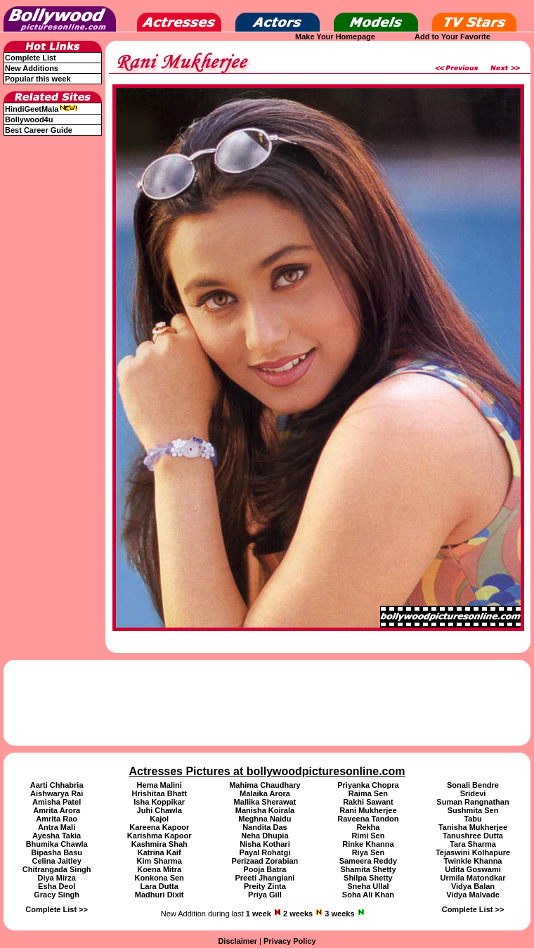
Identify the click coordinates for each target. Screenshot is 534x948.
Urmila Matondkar (473, 878)
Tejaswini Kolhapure (473, 852)
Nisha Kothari (265, 844)
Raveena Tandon (367, 818)
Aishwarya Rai (56, 793)
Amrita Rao (56, 818)
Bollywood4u (29, 119)
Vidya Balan (473, 886)
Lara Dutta (159, 886)
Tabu (472, 818)
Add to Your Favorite (452, 36)
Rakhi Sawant (368, 802)
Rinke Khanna (367, 844)
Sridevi (473, 793)
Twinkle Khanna (473, 861)
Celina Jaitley (56, 861)
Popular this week (38, 78)
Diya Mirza (56, 878)
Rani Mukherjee (367, 810)
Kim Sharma (159, 861)
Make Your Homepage (335, 36)
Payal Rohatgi (265, 852)
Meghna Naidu (264, 818)
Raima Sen (368, 793)
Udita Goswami (472, 869)
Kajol (159, 818)
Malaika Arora (265, 793)
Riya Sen (368, 852)
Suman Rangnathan (472, 802)
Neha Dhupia (264, 835)
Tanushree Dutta (473, 835)
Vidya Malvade (473, 894)
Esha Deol (56, 886)
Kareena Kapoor (159, 827)
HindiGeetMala (41, 109)
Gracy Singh (56, 894)
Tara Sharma (473, 844)
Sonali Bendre (473, 785)
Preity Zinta (265, 886)
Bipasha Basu (56, 852)
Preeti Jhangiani (264, 878)
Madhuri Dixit (159, 894)
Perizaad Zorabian (265, 861)
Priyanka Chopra (367, 785)
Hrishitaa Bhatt (159, 793)
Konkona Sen (159, 878)
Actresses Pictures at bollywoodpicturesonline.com (267, 771)
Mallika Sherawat (265, 802)
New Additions (31, 68)
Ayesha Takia (56, 835)
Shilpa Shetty (368, 878)
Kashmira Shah (159, 844)
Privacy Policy (289, 941)
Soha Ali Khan (368, 894)
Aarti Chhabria (57, 785)
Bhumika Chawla (57, 844)
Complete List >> (56, 909)
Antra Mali (56, 827)
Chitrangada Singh (56, 869)
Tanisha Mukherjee (472, 827)
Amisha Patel (56, 802)
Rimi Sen (367, 835)
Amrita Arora (56, 810)
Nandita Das (264, 827)
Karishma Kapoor (159, 835)
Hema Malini (159, 785)
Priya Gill (265, 894)
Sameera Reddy (368, 861)
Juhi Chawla (159, 810)
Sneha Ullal (368, 886)
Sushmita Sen (473, 810)
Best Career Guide (38, 130)
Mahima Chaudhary (264, 785)
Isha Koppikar (159, 802)
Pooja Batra (264, 869)
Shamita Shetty (368, 869)
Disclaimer (237, 941)
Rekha (367, 827)
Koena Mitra (159, 869)
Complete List (30, 57)
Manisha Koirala (264, 810)
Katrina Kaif (159, 852)
